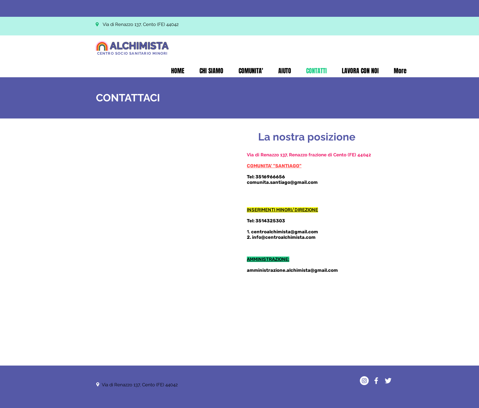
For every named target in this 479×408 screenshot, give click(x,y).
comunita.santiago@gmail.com (282, 182)
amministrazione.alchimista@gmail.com (292, 270)
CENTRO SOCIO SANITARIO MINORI (132, 53)
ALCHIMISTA (139, 45)
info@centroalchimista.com (284, 237)
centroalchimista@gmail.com (284, 232)
